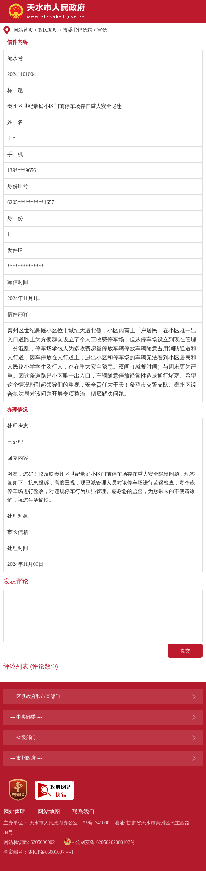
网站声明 (14, 812)
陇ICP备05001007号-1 (50, 852)
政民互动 (48, 30)
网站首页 (23, 30)
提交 (185, 651)
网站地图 (49, 812)
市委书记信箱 (77, 30)
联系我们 (83, 812)
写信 (102, 30)
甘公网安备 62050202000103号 (99, 841)
